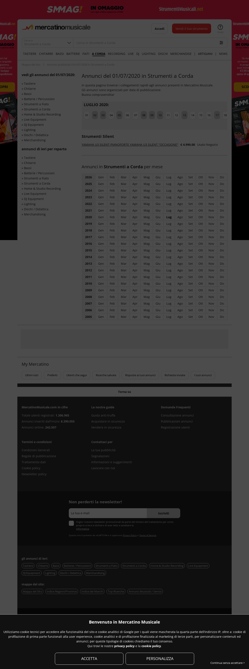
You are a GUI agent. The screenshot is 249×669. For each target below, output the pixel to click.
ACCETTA (89, 658)
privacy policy (124, 646)
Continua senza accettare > (227, 663)
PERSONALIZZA (159, 658)
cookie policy (151, 646)
